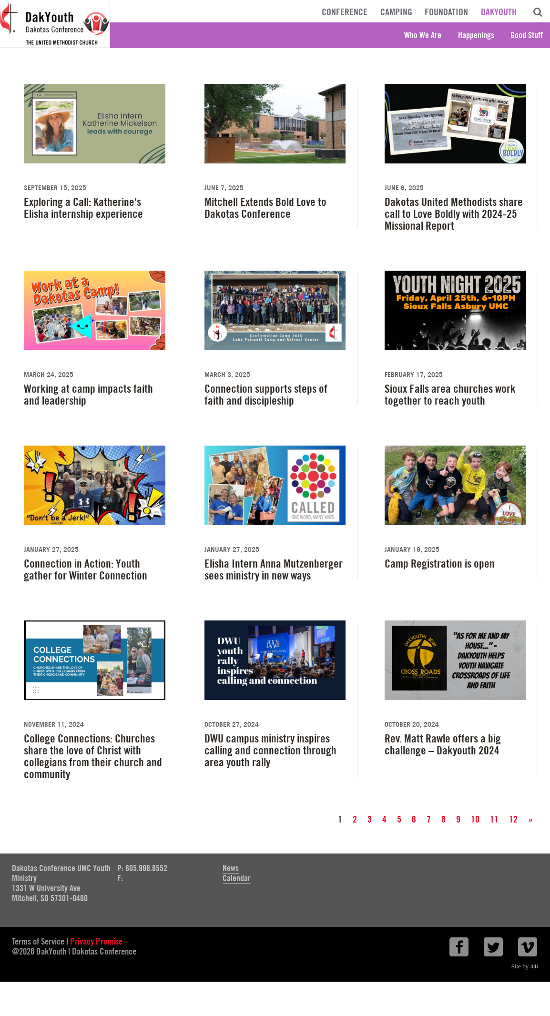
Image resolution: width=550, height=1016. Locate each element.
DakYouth (499, 12)
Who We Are (422, 35)
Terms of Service (38, 941)
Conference (344, 12)
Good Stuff (526, 35)
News (231, 868)
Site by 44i (524, 966)
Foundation (446, 12)
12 (513, 819)
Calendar (237, 878)
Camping (396, 12)
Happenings (476, 35)
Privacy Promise (96, 941)
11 (494, 819)
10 (475, 819)
